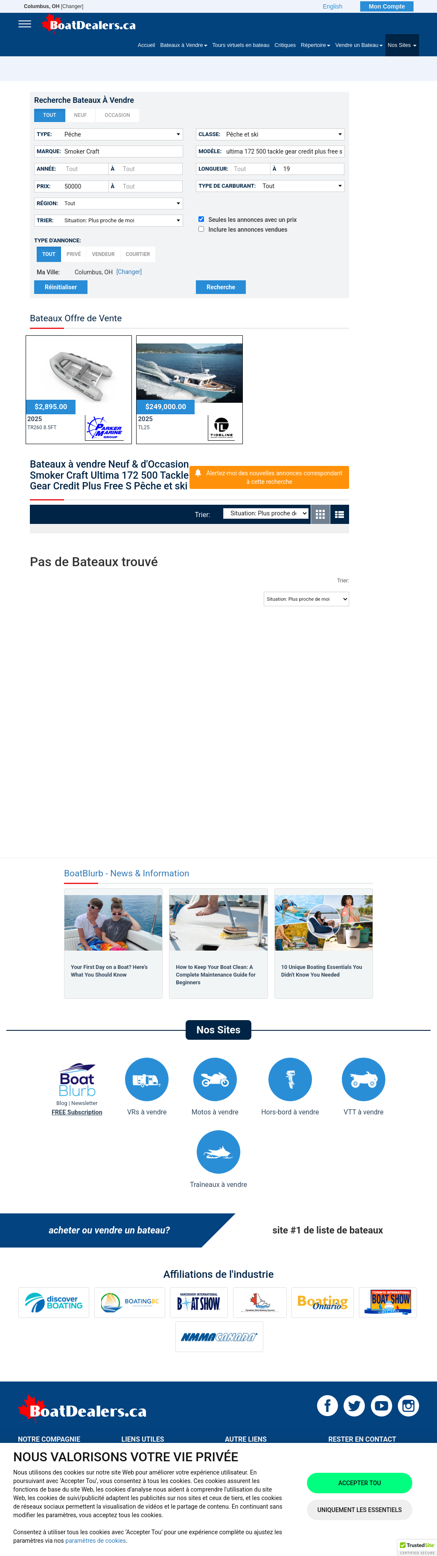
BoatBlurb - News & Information (126, 873)
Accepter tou (359, 1483)
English (332, 6)
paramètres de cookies (95, 1540)
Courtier (138, 254)
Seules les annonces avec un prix (247, 219)
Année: (46, 169)
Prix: (44, 186)
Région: (47, 203)
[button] (417, 1548)
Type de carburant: (227, 186)
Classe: (209, 134)
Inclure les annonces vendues (242, 229)
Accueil (146, 45)
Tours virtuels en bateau (241, 45)
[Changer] (53, 6)
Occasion (117, 115)
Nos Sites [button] (402, 45)
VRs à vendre (147, 1087)
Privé (74, 254)
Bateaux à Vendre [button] (183, 45)
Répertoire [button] (315, 45)
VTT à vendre (363, 1087)
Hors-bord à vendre (290, 1087)
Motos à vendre (215, 1087)
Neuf (80, 115)
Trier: (45, 220)
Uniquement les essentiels (360, 1510)
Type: (44, 134)
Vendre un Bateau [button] (359, 45)
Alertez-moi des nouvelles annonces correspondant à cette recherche (274, 477)
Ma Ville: (48, 272)
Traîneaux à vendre (218, 1159)
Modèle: (209, 151)
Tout (49, 115)
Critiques (285, 45)
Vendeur (103, 254)
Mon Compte (387, 6)
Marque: (49, 151)
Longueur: (213, 169)
